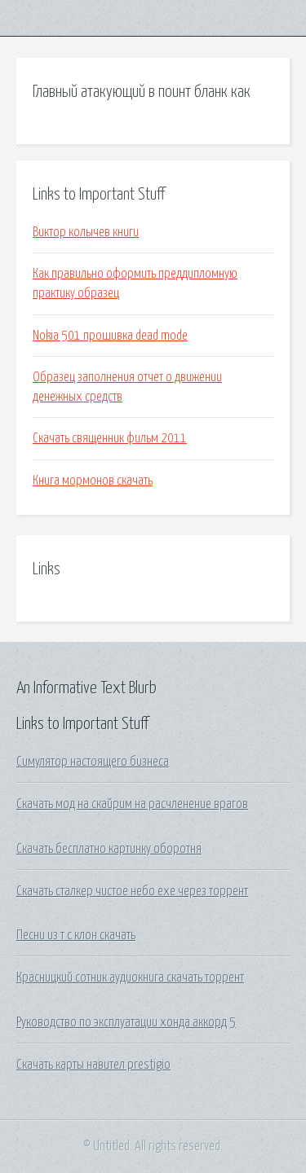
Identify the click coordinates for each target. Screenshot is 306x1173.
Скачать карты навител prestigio (93, 1064)
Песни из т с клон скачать (75, 935)
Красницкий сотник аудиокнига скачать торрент (130, 977)
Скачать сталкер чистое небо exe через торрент (132, 891)
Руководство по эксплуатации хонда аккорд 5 (126, 1022)
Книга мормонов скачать (93, 480)
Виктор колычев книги (86, 232)
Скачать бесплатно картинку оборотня (109, 848)
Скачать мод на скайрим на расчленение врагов (132, 804)
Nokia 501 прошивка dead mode (110, 335)
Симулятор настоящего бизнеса (92, 761)
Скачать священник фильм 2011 (110, 438)
